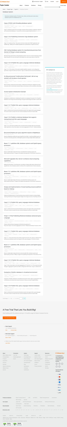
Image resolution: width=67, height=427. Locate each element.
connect (27, 39)
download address (13, 41)
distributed (7, 193)
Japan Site (18, 401)
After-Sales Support (38, 358)
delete (36, 249)
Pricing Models (6, 357)
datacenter (7, 276)
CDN (29, 397)
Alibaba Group (6, 417)
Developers (42, 405)
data (23, 26)
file (39, 263)
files (30, 108)
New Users (26, 403)
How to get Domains (38, 401)
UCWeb (58, 417)
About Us (11, 415)
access (6, 94)
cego (20, 26)
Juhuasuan (23, 417)
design (14, 27)
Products (27, 5)
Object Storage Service (44, 397)
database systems (8, 27)
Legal (27, 415)
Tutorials (58, 405)
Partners (4, 362)
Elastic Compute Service (21, 397)
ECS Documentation (27, 401)
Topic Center (18, 405)
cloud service (15, 275)
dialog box (31, 148)
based (12, 26)
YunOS (47, 417)
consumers (20, 81)
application (12, 39)
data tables (36, 94)
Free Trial (15, 355)
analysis (10, 81)
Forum (35, 364)
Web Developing (51, 405)
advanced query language (19, 220)
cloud (10, 275)
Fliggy (44, 417)
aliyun (6, 122)
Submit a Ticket (37, 357)
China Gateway (27, 358)
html (11, 123)
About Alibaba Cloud (7, 355)
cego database (21, 39)
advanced (11, 220)
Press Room (47, 364)
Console (52, 1)
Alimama (40, 417)
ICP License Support (28, 360)
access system (11, 94)
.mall (6, 234)
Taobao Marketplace (13, 417)
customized (29, 81)
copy (21, 94)
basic (16, 26)
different (6, 82)
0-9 (62, 409)
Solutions (33, 5)
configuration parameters (34, 65)
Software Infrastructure (50, 401)
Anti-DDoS (35, 397)
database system (29, 26)
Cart (46, 1)
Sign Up (64, 1)
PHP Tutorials (18, 407)
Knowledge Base (27, 357)
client (17, 263)
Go (24, 298)
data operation (29, 94)
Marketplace (26, 366)
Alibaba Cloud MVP (49, 358)
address (6, 39)
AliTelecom (51, 417)
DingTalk (7, 419)
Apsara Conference (7, 366)
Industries (36, 405)
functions (35, 108)
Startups (4, 364)
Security (25, 399)
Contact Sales (63, 5)
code (17, 94)
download (6, 41)
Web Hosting (18, 399)
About (21, 5)
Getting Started (27, 362)
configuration (25, 65)
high (12, 149)
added (6, 81)
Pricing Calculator (38, 366)
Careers (4, 415)
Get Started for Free (9, 317)
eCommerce (54, 397)
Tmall (19, 417)
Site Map (47, 368)
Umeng (61, 417)
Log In (57, 1)
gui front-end (7, 149)
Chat (6, 330)
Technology (26, 355)
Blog (25, 364)
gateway (6, 222)
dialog (26, 148)
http (39, 108)
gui (35, 148)
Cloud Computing (27, 405)
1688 (37, 417)
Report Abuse (37, 360)
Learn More (7, 343)
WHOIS (46, 366)
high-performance (8, 177)
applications (7, 26)
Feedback (36, 362)
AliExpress (28, 417)
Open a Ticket (8, 337)
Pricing (39, 5)
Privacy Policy (19, 415)
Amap (55, 417)
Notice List (33, 415)
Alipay (11, 419)
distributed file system (14, 193)
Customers (5, 360)
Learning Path (19, 403)
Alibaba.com (33, 417)
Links (40, 415)
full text (6, 251)
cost (24, 81)
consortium (11, 249)
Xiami (4, 419)
